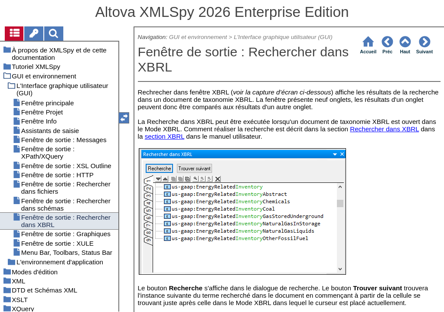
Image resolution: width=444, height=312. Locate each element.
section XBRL (164, 136)
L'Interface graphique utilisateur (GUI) (283, 37)
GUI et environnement (198, 37)
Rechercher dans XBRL (384, 129)
